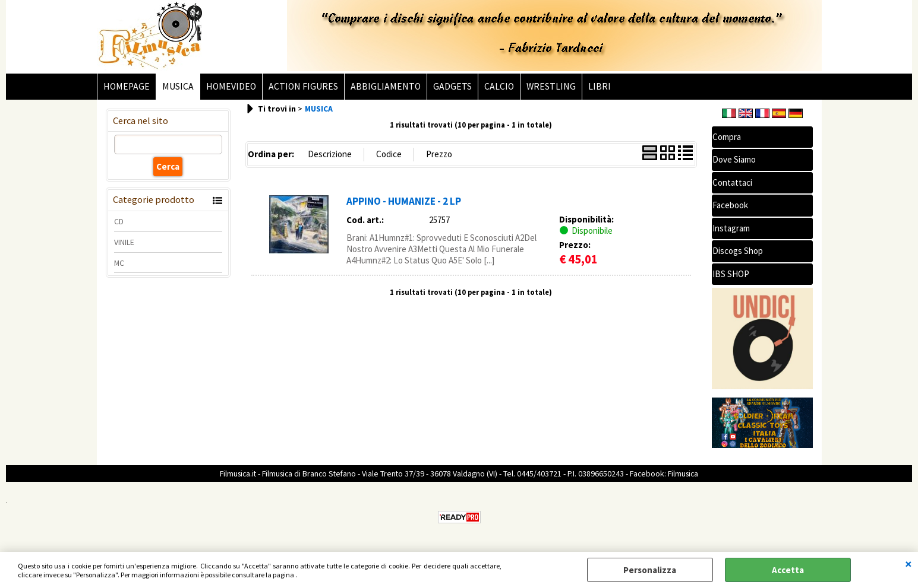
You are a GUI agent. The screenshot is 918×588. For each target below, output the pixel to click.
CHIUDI (908, 564)
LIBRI (599, 86)
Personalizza (649, 570)
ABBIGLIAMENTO (386, 86)
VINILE (124, 242)
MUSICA (178, 86)
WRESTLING (551, 86)
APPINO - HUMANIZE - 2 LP (403, 201)
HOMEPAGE (126, 86)
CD (119, 221)
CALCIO (499, 86)
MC (119, 263)
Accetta (788, 570)
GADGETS (452, 86)
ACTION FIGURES (303, 86)
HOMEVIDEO (231, 86)
